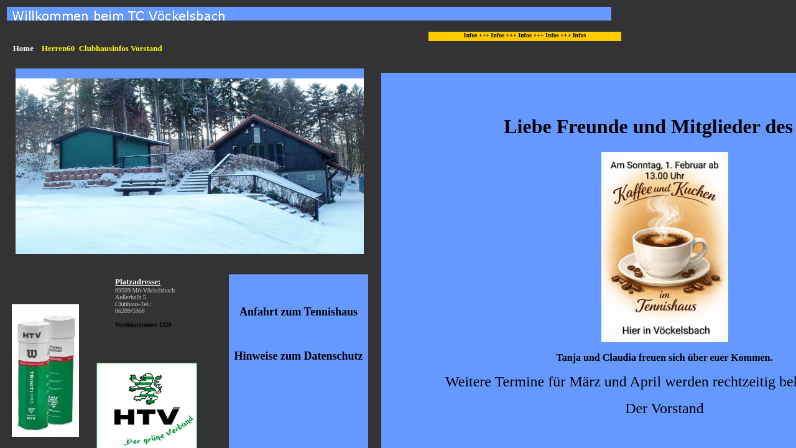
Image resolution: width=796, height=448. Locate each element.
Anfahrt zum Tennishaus (298, 312)
